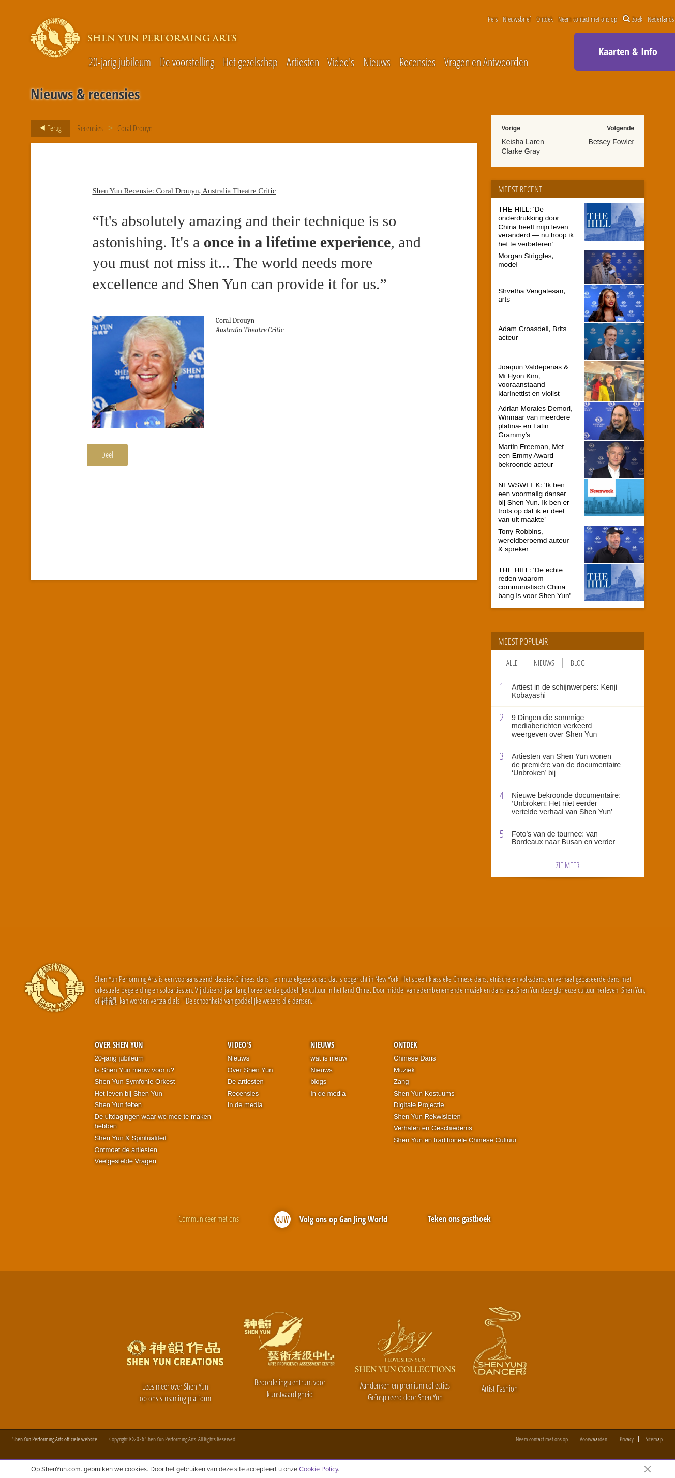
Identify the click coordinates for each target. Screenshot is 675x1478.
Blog (578, 663)
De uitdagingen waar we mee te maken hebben (153, 1121)
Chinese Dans (415, 1058)
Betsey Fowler (612, 142)
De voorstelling (187, 62)
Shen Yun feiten (118, 1105)
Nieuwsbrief (517, 19)
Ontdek (544, 19)
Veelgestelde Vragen (126, 1161)
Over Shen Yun (119, 1044)
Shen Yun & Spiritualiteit (131, 1138)
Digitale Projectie (419, 1105)
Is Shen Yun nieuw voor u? (134, 1070)
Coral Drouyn (135, 128)
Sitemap (654, 1439)
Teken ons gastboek (459, 1219)
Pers (493, 19)
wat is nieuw (328, 1058)
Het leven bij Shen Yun (128, 1093)
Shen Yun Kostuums (424, 1093)
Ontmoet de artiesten (126, 1150)
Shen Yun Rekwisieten (427, 1117)
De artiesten (246, 1081)
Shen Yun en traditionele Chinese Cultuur (455, 1140)
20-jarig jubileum (119, 62)
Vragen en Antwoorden (486, 62)
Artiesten (303, 62)
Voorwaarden (593, 1439)
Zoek (632, 19)
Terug (47, 128)
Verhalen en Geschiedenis (433, 1128)
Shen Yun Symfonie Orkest (135, 1081)
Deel (107, 454)
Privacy (627, 1439)
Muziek (404, 1070)
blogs (318, 1081)
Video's (340, 62)
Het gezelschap (250, 62)
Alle (512, 663)
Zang (401, 1081)
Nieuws (377, 62)
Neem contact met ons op (587, 19)
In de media (245, 1105)
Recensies (417, 62)
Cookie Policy (318, 1468)
